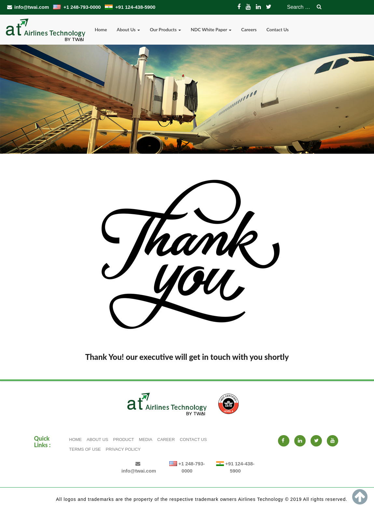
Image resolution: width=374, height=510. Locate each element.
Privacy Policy (123, 449)
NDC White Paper (211, 29)
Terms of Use (85, 449)
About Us (128, 29)
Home (101, 29)
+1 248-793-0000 (77, 7)
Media (145, 439)
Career (166, 439)
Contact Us (277, 29)
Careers (248, 29)
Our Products (165, 29)
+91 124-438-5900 (130, 7)
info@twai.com (28, 7)
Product (123, 439)
